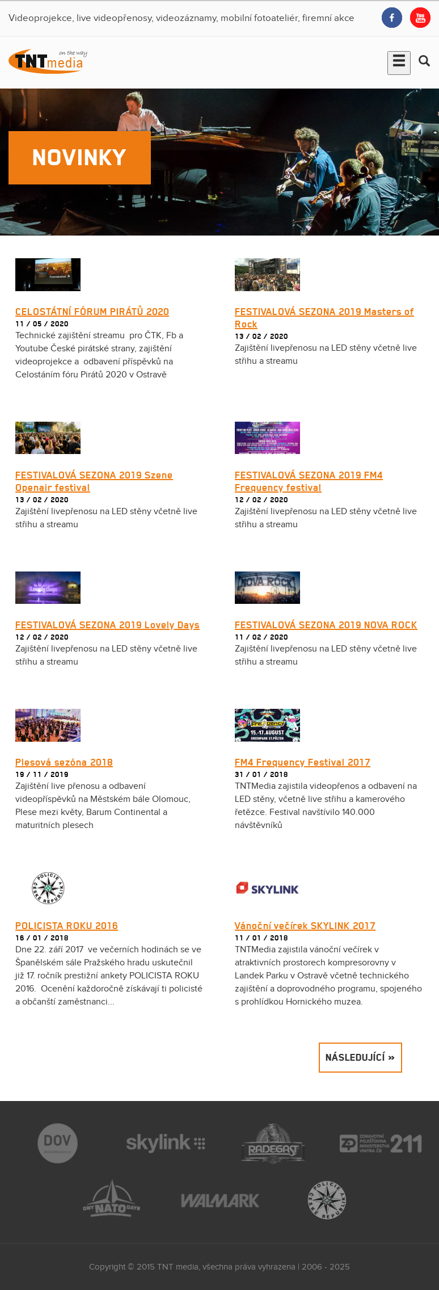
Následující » (360, 1057)
